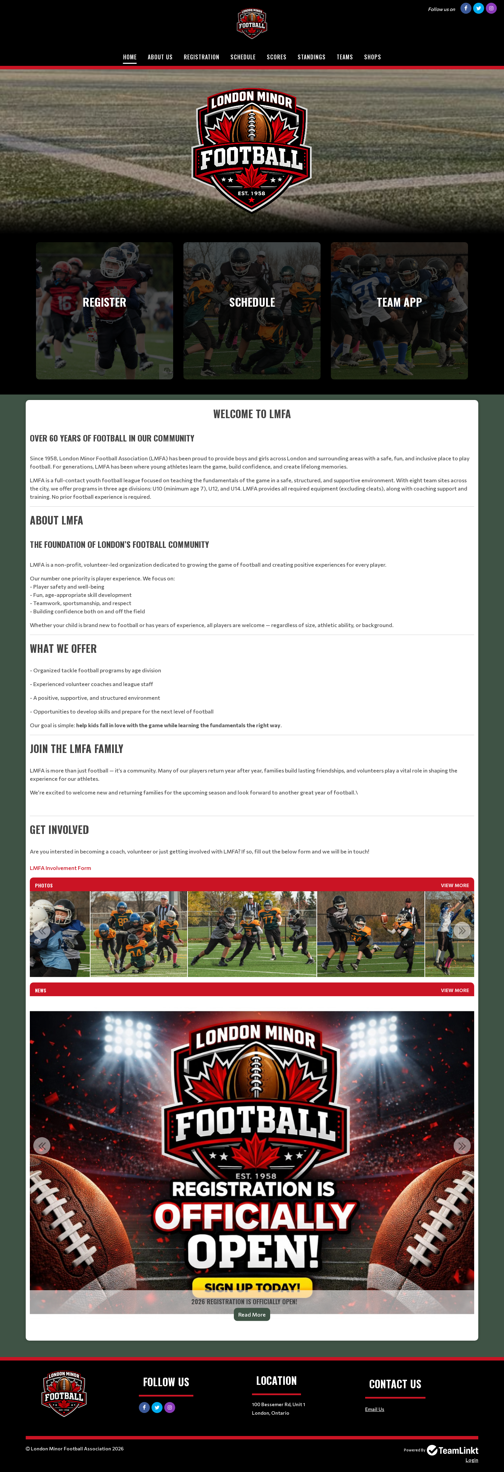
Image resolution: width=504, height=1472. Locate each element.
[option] (138, 934)
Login (472, 1460)
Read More (252, 1314)
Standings (312, 57)
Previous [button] (41, 930)
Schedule (243, 57)
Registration (201, 57)
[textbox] (252, 639)
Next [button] (462, 930)
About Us (160, 57)
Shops (372, 57)
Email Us (374, 1409)
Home (130, 57)
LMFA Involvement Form (60, 867)
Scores (277, 57)
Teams (345, 57)
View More (455, 885)
